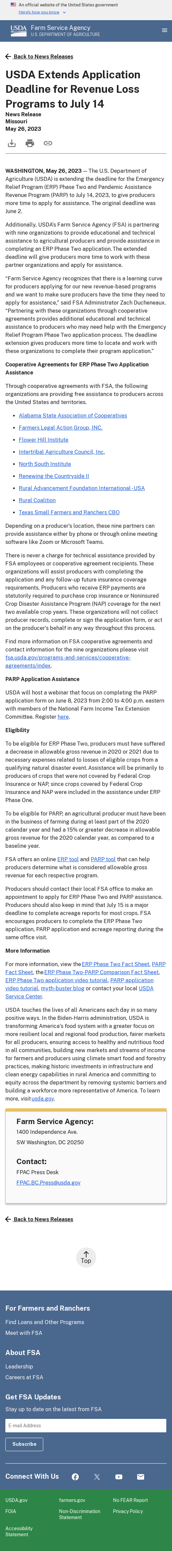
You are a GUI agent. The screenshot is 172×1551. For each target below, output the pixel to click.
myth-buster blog (62, 988)
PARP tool (103, 859)
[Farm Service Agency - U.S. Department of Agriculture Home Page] (65, 31)
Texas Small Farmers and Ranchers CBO (69, 512)
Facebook (75, 1477)
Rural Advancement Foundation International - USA (82, 488)
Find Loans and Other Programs (44, 1322)
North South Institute (45, 464)
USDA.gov (16, 1500)
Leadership (19, 1366)
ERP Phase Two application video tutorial (56, 980)
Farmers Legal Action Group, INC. (61, 428)
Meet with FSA (23, 1333)
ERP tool (68, 859)
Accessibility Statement (19, 1531)
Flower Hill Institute (43, 440)
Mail (140, 1477)
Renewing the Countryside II (54, 476)
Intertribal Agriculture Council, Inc (61, 452)
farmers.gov (72, 1500)
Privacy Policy (128, 1511)
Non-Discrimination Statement (79, 1514)
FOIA (10, 1511)
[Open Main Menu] (164, 31)
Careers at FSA (24, 1377)
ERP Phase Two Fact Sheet (115, 964)
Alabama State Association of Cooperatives (73, 415)
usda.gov (43, 1099)
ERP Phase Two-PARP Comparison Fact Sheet (101, 972)
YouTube (119, 1477)
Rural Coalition (37, 500)
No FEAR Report (130, 1500)
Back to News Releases (39, 56)
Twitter (97, 1477)
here (63, 717)
